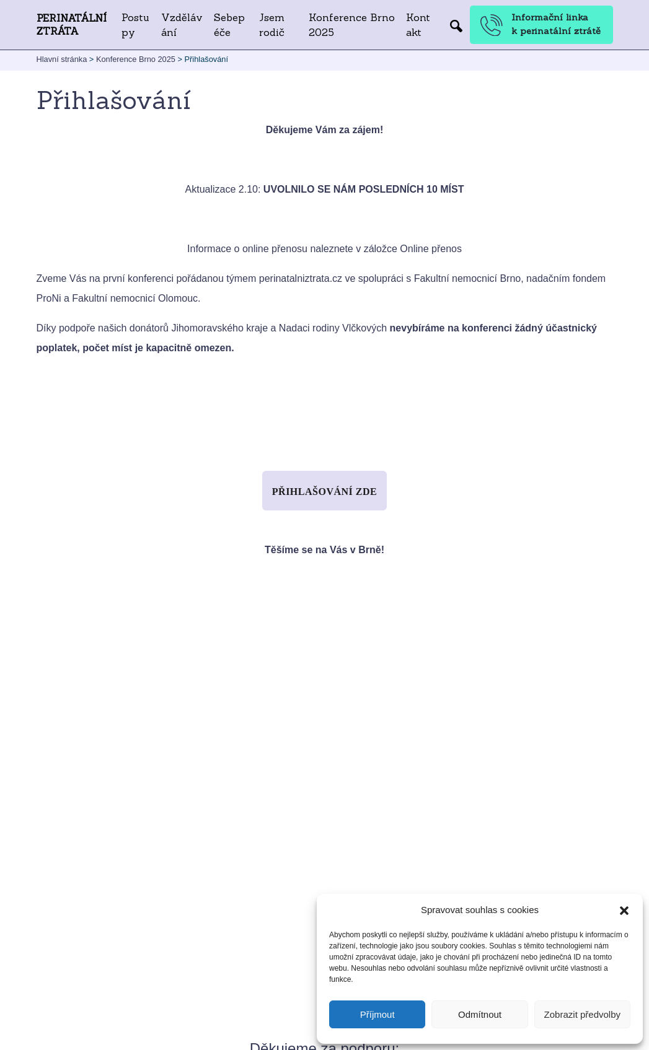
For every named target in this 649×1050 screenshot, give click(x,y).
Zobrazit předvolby (582, 1014)
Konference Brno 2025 (352, 24)
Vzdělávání (182, 24)
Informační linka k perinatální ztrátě (540, 24)
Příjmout (377, 1014)
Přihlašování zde (324, 491)
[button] (624, 910)
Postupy (135, 24)
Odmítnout (479, 1014)
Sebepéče (229, 24)
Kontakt (418, 24)
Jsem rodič (272, 24)
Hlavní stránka (62, 59)
